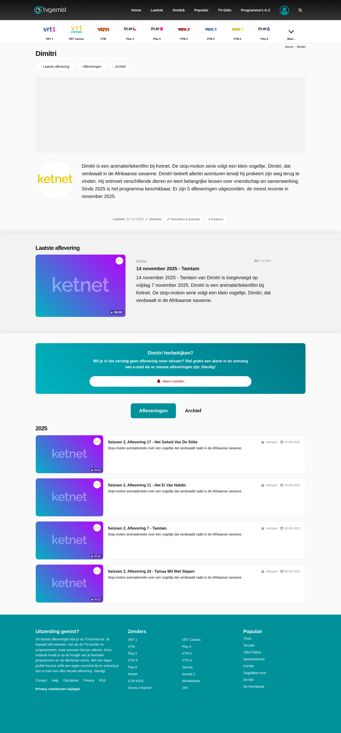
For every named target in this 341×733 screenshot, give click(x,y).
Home (289, 47)
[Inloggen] (284, 10)
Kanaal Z (188, 674)
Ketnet (132, 674)
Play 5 (132, 653)
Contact (41, 680)
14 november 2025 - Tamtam (167, 268)
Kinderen (216, 219)
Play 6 (132, 667)
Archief (193, 410)
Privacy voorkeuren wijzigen (58, 689)
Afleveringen (153, 410)
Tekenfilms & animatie (183, 219)
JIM (185, 688)
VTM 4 (187, 660)
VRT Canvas (191, 640)
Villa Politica (252, 652)
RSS (102, 680)
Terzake (249, 645)
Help (55, 680)
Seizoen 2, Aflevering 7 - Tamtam (137, 528)
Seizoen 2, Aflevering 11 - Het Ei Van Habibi (147, 485)
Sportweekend (254, 659)
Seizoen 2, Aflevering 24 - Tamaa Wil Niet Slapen (151, 571)
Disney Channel (139, 688)
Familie (248, 666)
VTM (131, 646)
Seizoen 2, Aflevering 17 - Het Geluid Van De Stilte (152, 442)
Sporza (187, 667)
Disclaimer (71, 680)
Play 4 (186, 646)
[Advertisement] (170, 115)
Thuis (247, 638)
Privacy (88, 680)
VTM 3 (133, 660)
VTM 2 (187, 653)
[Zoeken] (300, 10)
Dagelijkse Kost (254, 673)
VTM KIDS (136, 681)
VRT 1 (132, 640)
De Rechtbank (254, 686)
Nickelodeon (191, 681)
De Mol (248, 680)
